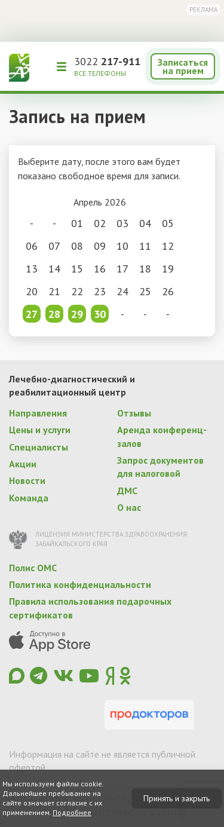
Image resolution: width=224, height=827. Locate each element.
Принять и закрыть (176, 798)
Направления (38, 413)
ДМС (127, 491)
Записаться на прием (183, 66)
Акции (22, 464)
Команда (28, 498)
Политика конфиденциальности (80, 584)
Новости (27, 480)
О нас (129, 507)
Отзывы (134, 413)
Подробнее (72, 812)
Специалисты (38, 447)
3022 (107, 61)
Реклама (203, 9)
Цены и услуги (39, 430)
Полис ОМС (33, 568)
